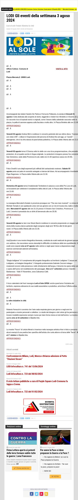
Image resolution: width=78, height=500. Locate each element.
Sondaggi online (48, 426)
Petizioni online (14, 426)
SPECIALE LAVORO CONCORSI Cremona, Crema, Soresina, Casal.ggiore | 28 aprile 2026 (39, 9)
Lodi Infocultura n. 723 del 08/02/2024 (25, 374)
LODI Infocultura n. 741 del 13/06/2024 (25, 366)
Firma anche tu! (21, 468)
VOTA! (55, 476)
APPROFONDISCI (14, 126)
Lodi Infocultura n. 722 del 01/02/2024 (25, 391)
